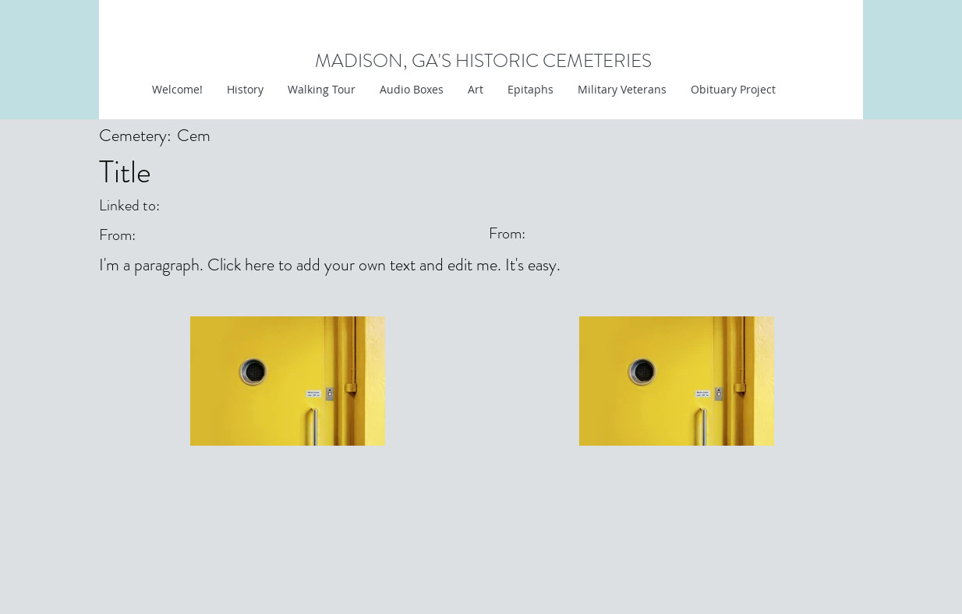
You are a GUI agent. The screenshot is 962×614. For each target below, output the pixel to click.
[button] (475, 89)
